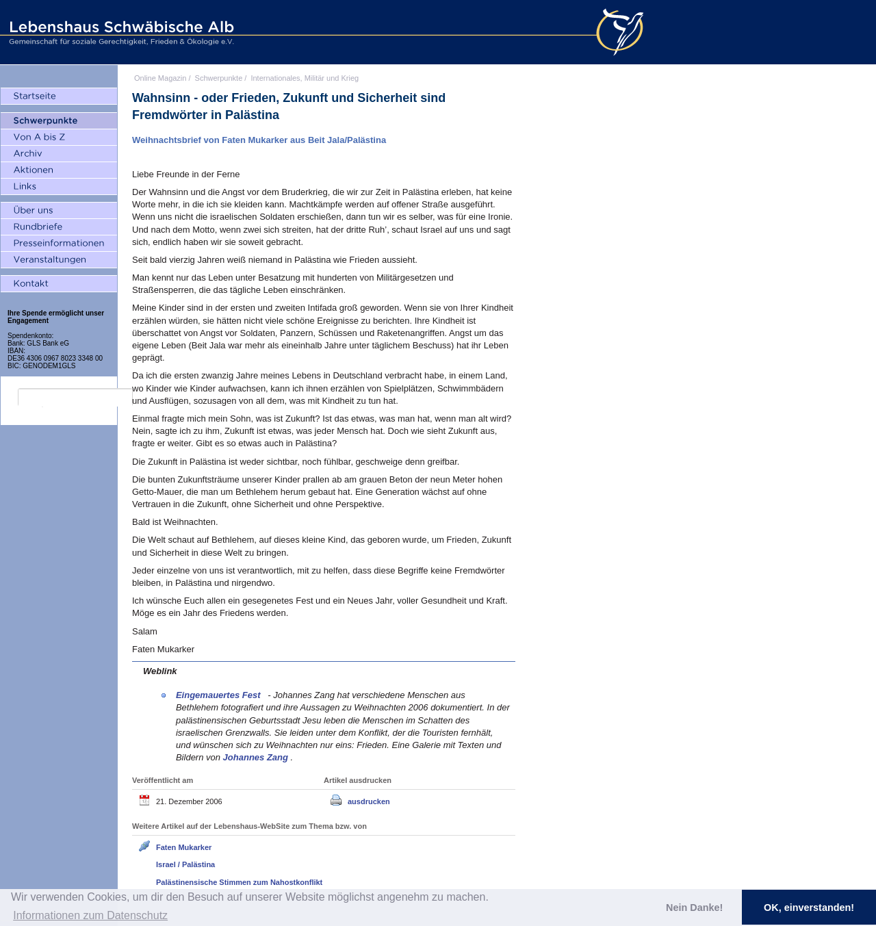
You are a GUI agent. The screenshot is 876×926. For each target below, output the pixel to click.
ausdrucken (369, 801)
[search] (75, 398)
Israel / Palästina (185, 864)
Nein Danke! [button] (694, 907)
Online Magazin (160, 78)
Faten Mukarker (183, 847)
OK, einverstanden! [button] (809, 907)
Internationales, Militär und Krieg (304, 78)
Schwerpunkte (219, 78)
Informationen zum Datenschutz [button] (90, 915)
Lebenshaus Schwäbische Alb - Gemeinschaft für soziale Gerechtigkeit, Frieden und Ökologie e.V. (120, 32)
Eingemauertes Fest (219, 695)
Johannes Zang (257, 757)
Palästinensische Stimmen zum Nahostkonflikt (239, 882)
